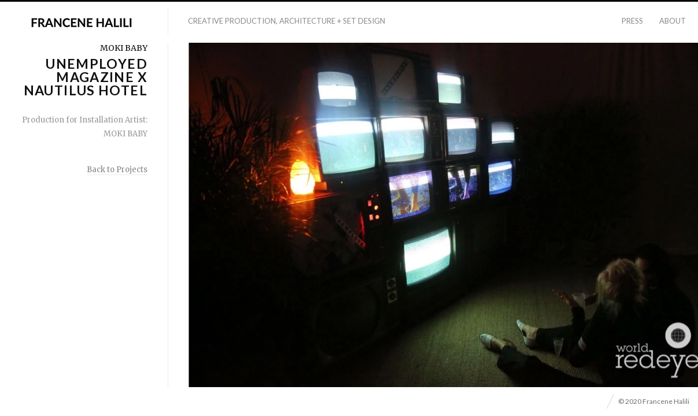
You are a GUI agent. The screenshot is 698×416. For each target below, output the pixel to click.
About (672, 20)
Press (632, 20)
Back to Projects (117, 169)
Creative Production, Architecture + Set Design (286, 20)
